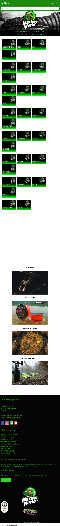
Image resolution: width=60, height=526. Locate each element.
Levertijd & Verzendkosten (10, 444)
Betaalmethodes (7, 439)
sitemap (37, 522)
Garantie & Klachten (8, 441)
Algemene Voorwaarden (9, 435)
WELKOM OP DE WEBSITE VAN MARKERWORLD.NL (29, 32)
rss (41, 522)
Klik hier (18, 466)
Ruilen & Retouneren (8, 453)
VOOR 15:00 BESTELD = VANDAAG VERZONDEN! (30, 34)
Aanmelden (6, 480)
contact (8, 418)
